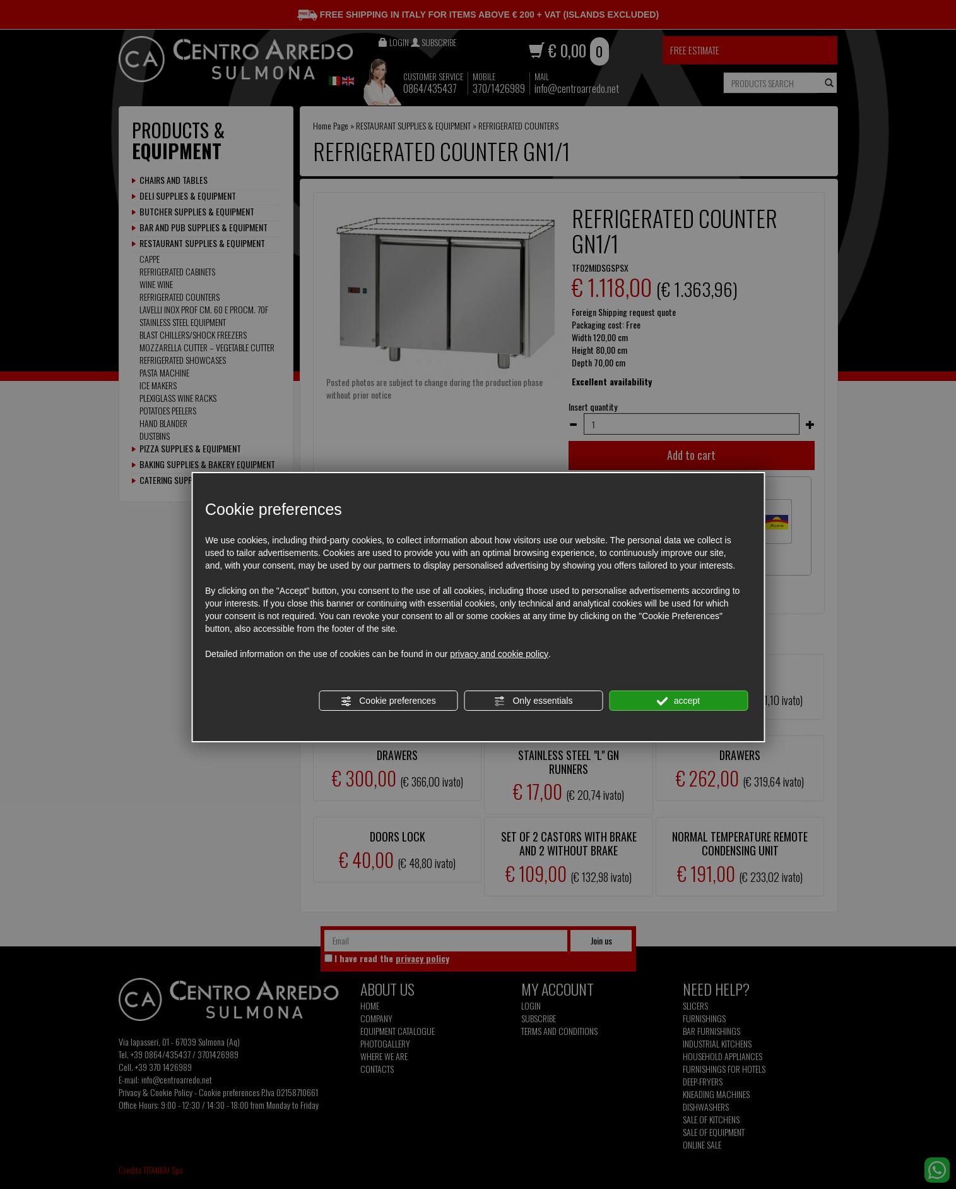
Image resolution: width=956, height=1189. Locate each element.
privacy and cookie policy (499, 654)
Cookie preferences (387, 701)
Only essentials (533, 701)
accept (678, 701)
